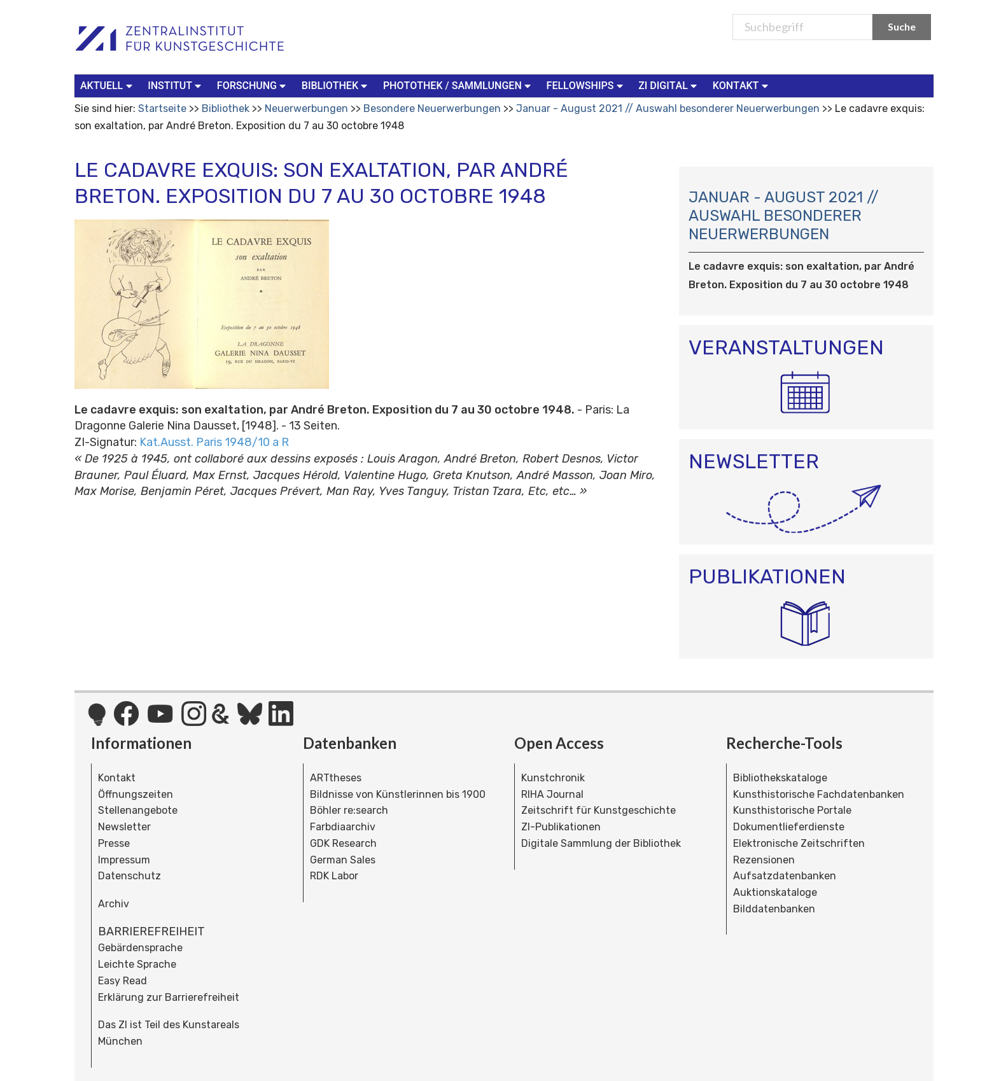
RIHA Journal (552, 794)
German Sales (342, 860)
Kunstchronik (553, 778)
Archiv (113, 904)
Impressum (124, 860)
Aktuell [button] (107, 85)
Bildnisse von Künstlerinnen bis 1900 (398, 794)
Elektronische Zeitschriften (799, 843)
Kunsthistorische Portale (792, 810)
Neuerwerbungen (306, 108)
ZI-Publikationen (561, 827)
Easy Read (122, 981)
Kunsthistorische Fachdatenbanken (818, 794)
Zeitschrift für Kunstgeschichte (598, 810)
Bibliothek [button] (336, 85)
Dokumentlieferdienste (788, 827)
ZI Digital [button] (668, 85)
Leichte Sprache (137, 964)
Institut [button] (176, 85)
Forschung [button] (253, 85)
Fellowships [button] (586, 85)
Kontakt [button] (742, 85)
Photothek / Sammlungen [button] (458, 85)
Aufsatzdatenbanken (784, 876)
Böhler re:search (349, 810)
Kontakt (117, 778)
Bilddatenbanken (774, 909)
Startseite (162, 108)
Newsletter (124, 827)
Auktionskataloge (775, 892)
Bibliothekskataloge (780, 778)
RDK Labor (334, 876)
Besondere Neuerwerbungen (432, 108)
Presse (114, 843)
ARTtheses (335, 778)
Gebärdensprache (140, 948)
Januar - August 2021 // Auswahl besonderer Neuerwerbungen (669, 108)
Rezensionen (764, 860)
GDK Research (343, 843)
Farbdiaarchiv (342, 827)
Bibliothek (225, 108)
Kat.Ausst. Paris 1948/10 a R (214, 442)
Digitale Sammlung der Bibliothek (601, 843)
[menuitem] (109, 86)
